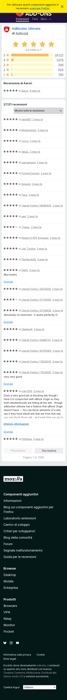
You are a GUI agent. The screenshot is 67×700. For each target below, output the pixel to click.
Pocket (8, 631)
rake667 (26, 119)
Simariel (25, 184)
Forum (8, 544)
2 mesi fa (37, 119)
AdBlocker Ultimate (26, 28)
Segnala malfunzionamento (23, 550)
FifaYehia (26, 439)
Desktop (9, 575)
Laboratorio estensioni (19, 518)
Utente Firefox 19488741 (36, 340)
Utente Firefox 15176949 (36, 299)
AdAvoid (22, 33)
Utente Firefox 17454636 (36, 372)
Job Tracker (28, 248)
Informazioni (12, 501)
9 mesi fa (35, 90)
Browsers (10, 606)
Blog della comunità (17, 537)
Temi (35, 19)
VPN (6, 612)
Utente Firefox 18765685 (36, 350)
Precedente (17, 450)
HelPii (24, 270)
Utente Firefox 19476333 (36, 288)
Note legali (9, 658)
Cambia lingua (11, 687)
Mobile (8, 581)
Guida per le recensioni (19, 557)
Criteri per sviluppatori (19, 531)
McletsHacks (28, 130)
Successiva (49, 450)
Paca (24, 194)
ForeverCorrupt (30, 173)
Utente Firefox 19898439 (36, 205)
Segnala (8, 281)
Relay (7, 618)
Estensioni (22, 19)
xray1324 (26, 391)
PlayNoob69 (28, 259)
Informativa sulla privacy (17, 654)
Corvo (25, 140)
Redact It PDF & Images (35, 237)
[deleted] (26, 329)
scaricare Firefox (39, 8)
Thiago (25, 227)
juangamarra (28, 162)
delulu (24, 151)
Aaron (24, 90)
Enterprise (10, 588)
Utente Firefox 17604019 (36, 361)
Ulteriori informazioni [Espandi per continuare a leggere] (16, 423)
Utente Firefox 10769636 (36, 310)
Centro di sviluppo (16, 524)
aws (23, 216)
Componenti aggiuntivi (20, 494)
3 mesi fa (42, 248)
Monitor (9, 625)
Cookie (40, 654)
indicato (41, 665)
